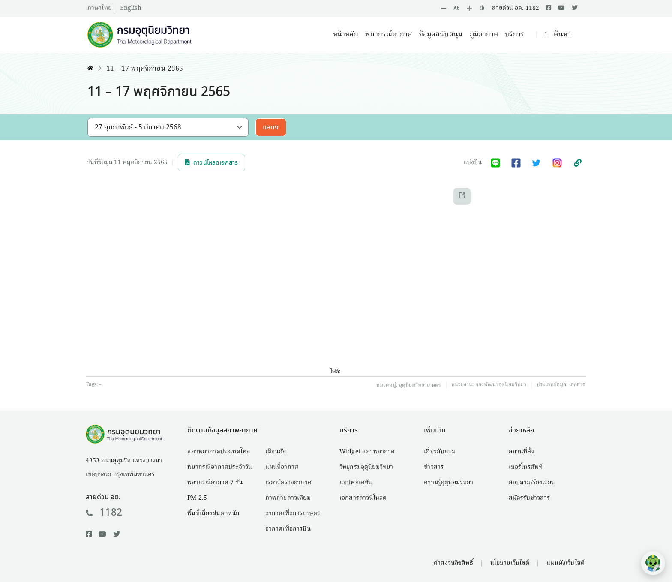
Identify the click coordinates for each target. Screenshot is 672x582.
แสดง (271, 127)
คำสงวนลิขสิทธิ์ (453, 563)
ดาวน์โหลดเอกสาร (211, 162)
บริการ (514, 34)
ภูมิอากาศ (484, 34)
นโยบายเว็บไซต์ (510, 563)
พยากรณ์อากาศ (388, 34)
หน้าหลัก (345, 34)
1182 (104, 512)
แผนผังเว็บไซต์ (565, 563)
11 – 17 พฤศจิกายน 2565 (144, 69)
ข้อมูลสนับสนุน (441, 34)
